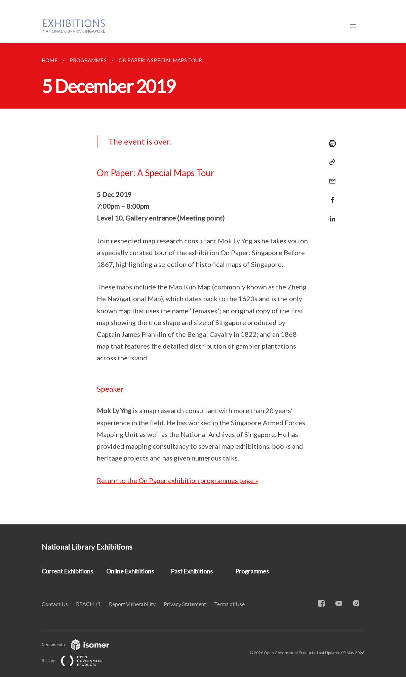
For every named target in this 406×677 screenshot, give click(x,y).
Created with (81, 644)
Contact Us (55, 604)
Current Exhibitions (67, 571)
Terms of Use (229, 604)
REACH (85, 604)
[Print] (330, 143)
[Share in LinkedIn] (330, 214)
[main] (203, 283)
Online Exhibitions (130, 571)
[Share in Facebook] (330, 196)
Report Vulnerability (132, 604)
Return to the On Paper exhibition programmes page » (177, 480)
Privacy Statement (185, 604)
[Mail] (330, 177)
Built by (78, 660)
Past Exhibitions (192, 571)
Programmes (252, 571)
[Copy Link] (330, 162)
